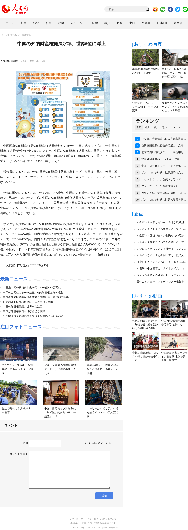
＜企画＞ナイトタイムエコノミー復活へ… (162, 229)
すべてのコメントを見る (99, 442)
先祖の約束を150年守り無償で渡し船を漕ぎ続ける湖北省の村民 (145, 325)
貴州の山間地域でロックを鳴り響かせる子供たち (145, 356)
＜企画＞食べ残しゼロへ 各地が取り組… (162, 222)
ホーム (9, 23)
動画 (120, 23)
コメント (175, 127)
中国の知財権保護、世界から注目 (22, 306)
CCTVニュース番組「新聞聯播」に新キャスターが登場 (17, 369)
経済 (36, 23)
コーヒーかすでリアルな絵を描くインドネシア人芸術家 (102, 412)
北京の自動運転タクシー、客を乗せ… (163, 152)
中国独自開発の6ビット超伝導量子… (163, 159)
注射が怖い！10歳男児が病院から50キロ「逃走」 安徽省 (102, 369)
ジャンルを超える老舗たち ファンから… (162, 275)
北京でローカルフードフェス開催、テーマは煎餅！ (145, 107)
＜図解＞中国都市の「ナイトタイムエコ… (162, 268)
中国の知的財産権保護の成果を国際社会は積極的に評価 (36, 297)
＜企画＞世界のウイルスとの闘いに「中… (162, 242)
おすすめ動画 (148, 296)
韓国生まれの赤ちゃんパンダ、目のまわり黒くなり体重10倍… (175, 107)
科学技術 (26, 35)
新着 (24, 23)
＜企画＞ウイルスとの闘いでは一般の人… (162, 255)
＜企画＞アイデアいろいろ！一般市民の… (162, 261)
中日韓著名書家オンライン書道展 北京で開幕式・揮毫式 (174, 356)
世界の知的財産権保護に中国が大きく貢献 (28, 302)
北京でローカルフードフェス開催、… (163, 165)
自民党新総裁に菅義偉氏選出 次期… (163, 145)
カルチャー (77, 23)
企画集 (145, 23)
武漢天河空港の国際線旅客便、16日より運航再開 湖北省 (60, 369)
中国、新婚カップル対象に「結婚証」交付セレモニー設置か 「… (60, 412)
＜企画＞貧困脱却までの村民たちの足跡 (160, 235)
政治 (61, 23)
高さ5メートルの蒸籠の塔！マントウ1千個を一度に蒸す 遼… (174, 73)
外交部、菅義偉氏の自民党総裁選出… (163, 138)
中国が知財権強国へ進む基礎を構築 (24, 311)
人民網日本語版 (9, 35)
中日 (132, 23)
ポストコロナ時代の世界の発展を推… (163, 199)
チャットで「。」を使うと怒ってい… (163, 179)
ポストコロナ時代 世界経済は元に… (163, 172)
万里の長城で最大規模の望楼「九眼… (163, 193)
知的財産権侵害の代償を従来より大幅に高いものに (33, 316)
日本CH (162, 23)
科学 (95, 23)
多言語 (178, 23)
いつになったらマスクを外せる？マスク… (162, 248)
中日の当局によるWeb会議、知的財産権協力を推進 (33, 292)
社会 (49, 23)
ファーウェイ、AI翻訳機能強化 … (162, 186)
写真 (107, 23)
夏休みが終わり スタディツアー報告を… (162, 281)
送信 (104, 495)
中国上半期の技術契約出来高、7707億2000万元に (32, 287)
